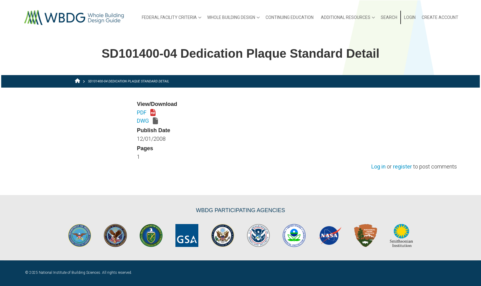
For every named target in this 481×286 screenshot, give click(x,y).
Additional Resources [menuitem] (348, 19)
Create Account (440, 17)
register (402, 167)
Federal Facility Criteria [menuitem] (171, 19)
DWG (147, 121)
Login (410, 17)
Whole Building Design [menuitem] (233, 19)
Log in (378, 167)
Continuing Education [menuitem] (290, 17)
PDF (146, 113)
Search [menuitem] (389, 17)
